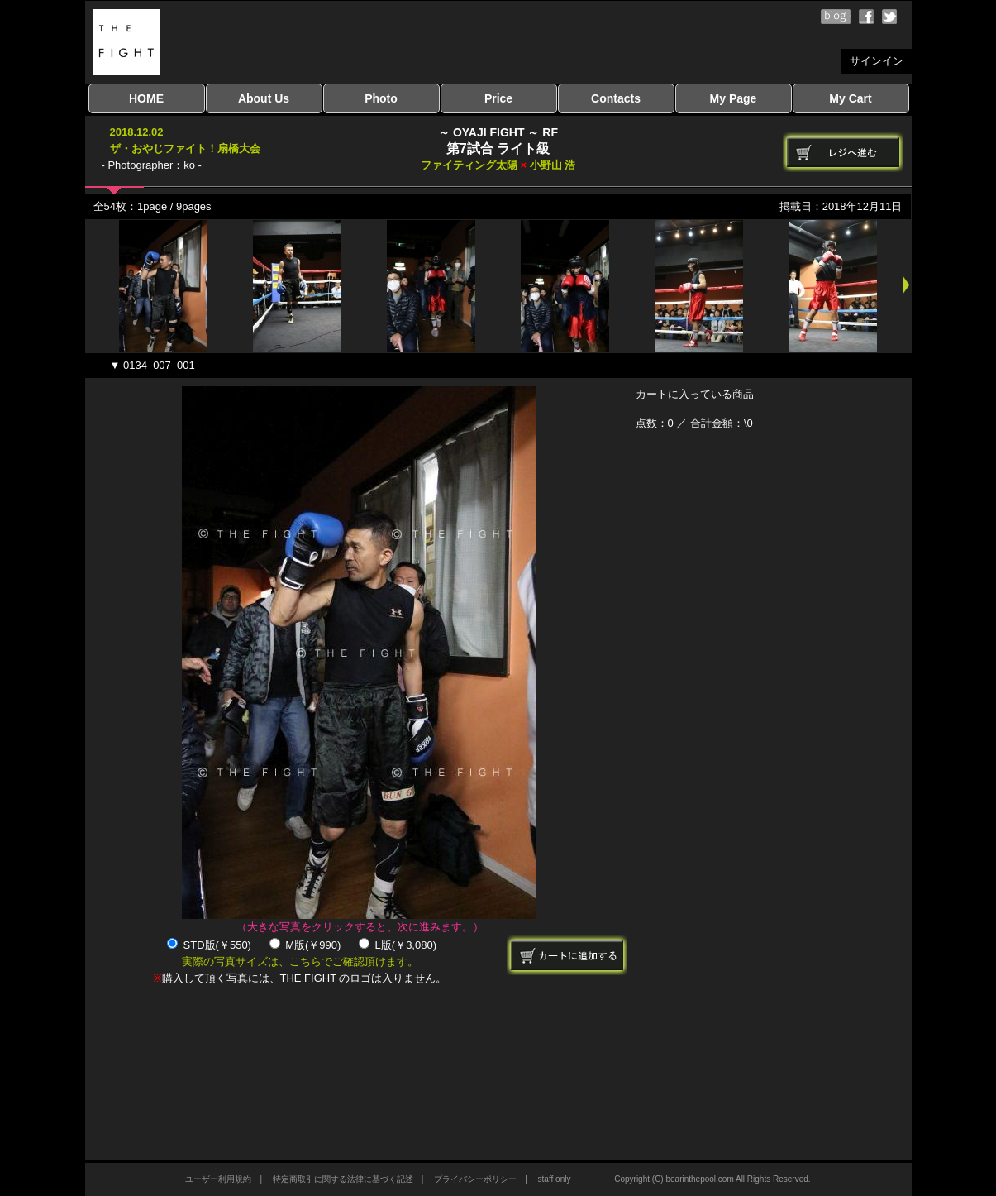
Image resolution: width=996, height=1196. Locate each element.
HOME (146, 98)
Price (498, 98)
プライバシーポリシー (475, 1179)
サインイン (876, 61)
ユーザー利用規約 (218, 1179)
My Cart (850, 98)
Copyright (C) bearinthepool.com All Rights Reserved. (712, 1179)
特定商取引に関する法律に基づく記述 (343, 1179)
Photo (381, 98)
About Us (263, 98)
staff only (554, 1179)
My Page (733, 98)
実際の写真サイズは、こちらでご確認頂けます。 (300, 961)
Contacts (616, 98)
